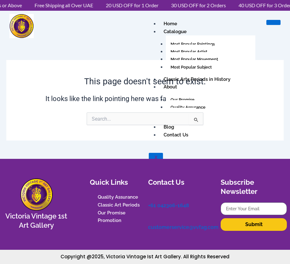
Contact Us (176, 135)
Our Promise (182, 99)
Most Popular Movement (194, 59)
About (170, 87)
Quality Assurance (188, 107)
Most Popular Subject (191, 67)
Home (170, 24)
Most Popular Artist (189, 51)
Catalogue (175, 31)
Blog (169, 127)
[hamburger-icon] (273, 22)
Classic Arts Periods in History (197, 79)
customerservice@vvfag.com (183, 226)
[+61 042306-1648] (151, 196)
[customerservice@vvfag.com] (151, 218)
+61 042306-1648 (168, 205)
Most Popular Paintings (193, 44)
